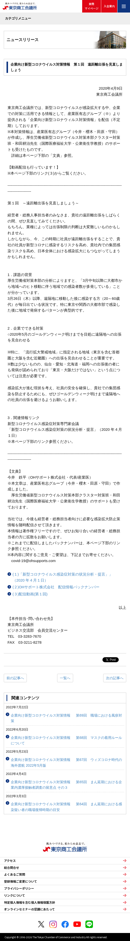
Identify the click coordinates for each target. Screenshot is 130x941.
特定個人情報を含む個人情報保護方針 (29, 902)
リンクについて (14, 895)
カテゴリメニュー (18, 18)
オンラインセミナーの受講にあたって (29, 909)
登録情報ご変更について (20, 881)
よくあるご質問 (14, 874)
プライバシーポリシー (19, 888)
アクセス (10, 861)
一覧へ (65, 678)
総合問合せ (11, 868)
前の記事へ (15, 678)
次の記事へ (114, 678)
